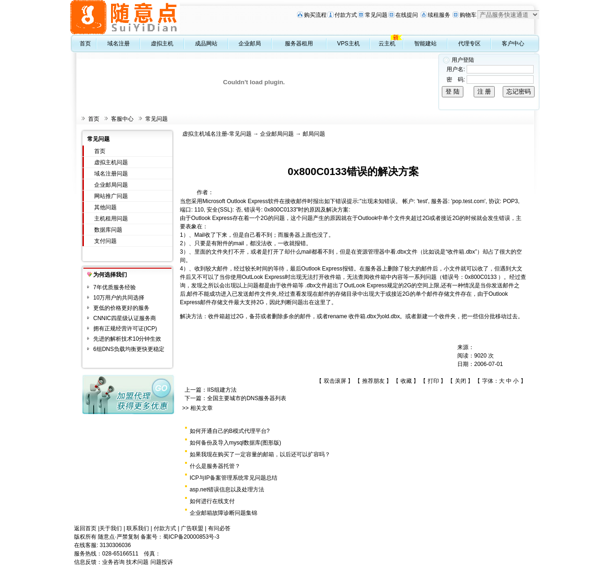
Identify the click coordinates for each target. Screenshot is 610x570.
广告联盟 (192, 528)
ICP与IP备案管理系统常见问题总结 (233, 478)
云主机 (387, 43)
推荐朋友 (373, 381)
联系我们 (137, 528)
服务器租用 (299, 43)
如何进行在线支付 (212, 501)
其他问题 (105, 207)
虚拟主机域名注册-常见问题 (217, 134)
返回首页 (85, 528)
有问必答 (219, 528)
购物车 (468, 15)
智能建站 (425, 43)
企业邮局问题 (111, 185)
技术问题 (137, 562)
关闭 (460, 381)
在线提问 (406, 15)
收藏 (406, 381)
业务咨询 (113, 562)
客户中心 (513, 43)
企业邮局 (249, 43)
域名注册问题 (111, 173)
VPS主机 (348, 43)
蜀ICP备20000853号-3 (191, 536)
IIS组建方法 (222, 390)
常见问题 (376, 15)
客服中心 (122, 119)
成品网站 (206, 43)
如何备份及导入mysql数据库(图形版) (235, 442)
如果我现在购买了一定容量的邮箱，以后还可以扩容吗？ (260, 454)
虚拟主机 (162, 43)
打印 (433, 381)
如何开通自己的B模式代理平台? (230, 431)
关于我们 (110, 528)
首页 (85, 43)
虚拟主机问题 (111, 162)
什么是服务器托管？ (215, 466)
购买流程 (315, 15)
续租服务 (439, 15)
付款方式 (346, 15)
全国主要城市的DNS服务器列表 (246, 398)
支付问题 (105, 241)
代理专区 (469, 43)
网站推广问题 (111, 196)
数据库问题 (108, 230)
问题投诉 (161, 562)
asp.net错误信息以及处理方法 (227, 489)
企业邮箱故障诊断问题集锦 (223, 513)
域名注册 (118, 43)
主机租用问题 (111, 218)
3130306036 (115, 545)
